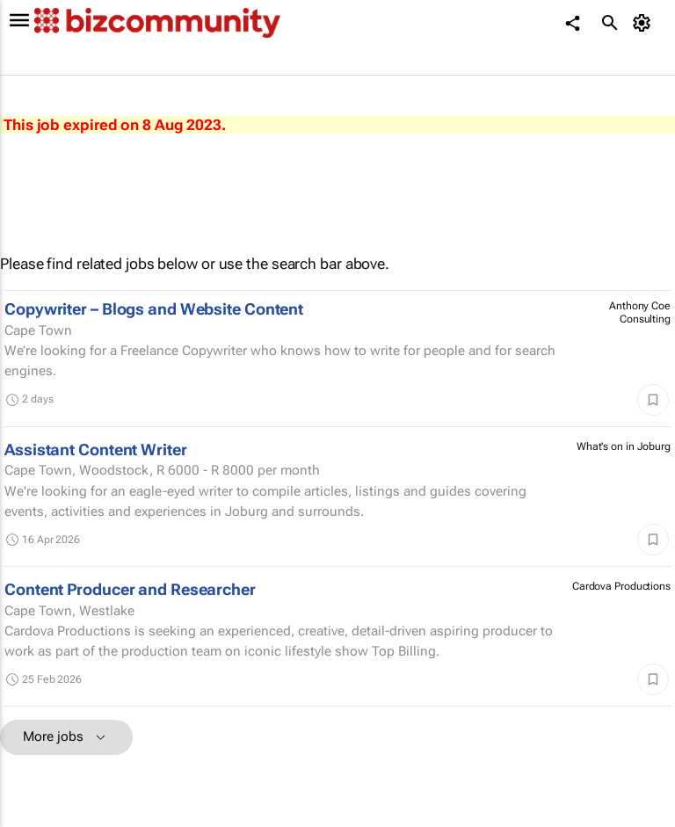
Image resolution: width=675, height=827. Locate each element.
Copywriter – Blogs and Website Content (153, 309)
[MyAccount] (644, 23)
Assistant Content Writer (95, 449)
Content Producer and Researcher (130, 589)
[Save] (653, 400)
